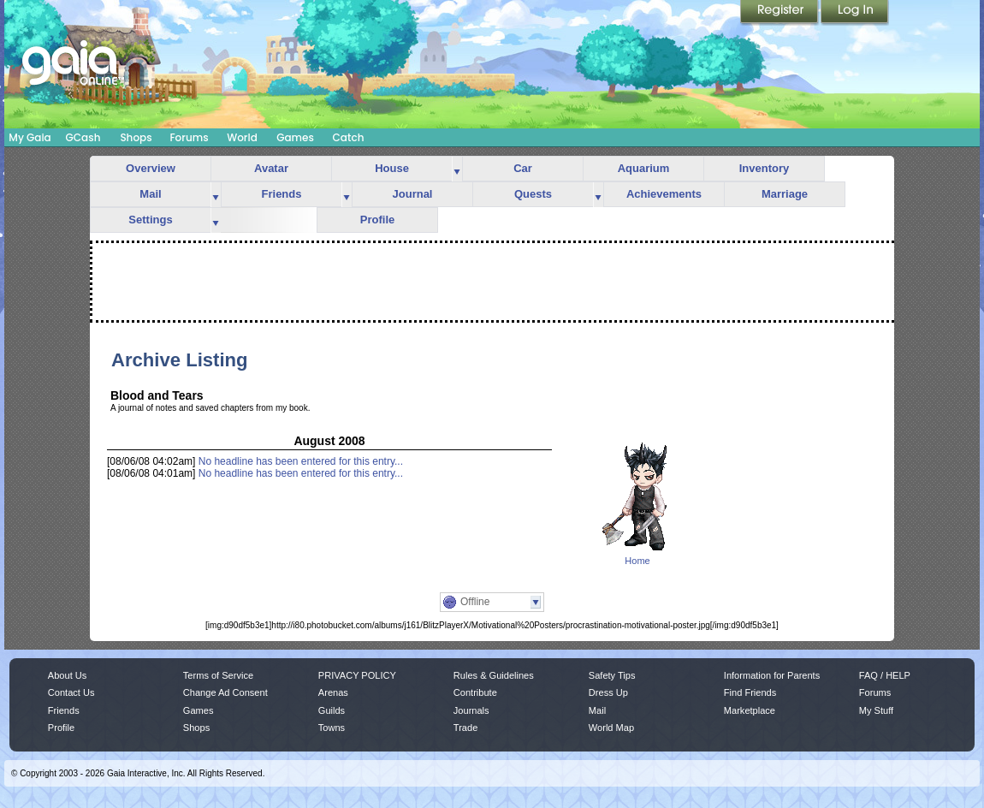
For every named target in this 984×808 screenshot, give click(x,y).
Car (522, 168)
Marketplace (749, 710)
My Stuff (876, 710)
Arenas (333, 692)
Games (295, 137)
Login (855, 13)
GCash (83, 137)
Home (637, 561)
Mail (150, 193)
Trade (465, 727)
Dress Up (608, 692)
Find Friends (750, 692)
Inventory (764, 168)
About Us (67, 675)
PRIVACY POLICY (357, 675)
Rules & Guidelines (493, 675)
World (242, 137)
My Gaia (29, 137)
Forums (188, 137)
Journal (413, 193)
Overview (150, 168)
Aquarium (644, 168)
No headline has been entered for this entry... (301, 461)
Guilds (331, 710)
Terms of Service (218, 675)
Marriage (785, 193)
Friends (282, 193)
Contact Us (71, 692)
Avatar (271, 168)
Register (780, 13)
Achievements (664, 193)
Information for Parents (772, 675)
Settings (150, 219)
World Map (611, 727)
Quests (533, 193)
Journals (471, 710)
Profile (377, 219)
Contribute (475, 692)
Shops (135, 137)
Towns (331, 727)
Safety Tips (612, 675)
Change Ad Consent (225, 692)
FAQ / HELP (884, 675)
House (392, 168)
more (457, 169)
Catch (349, 137)
